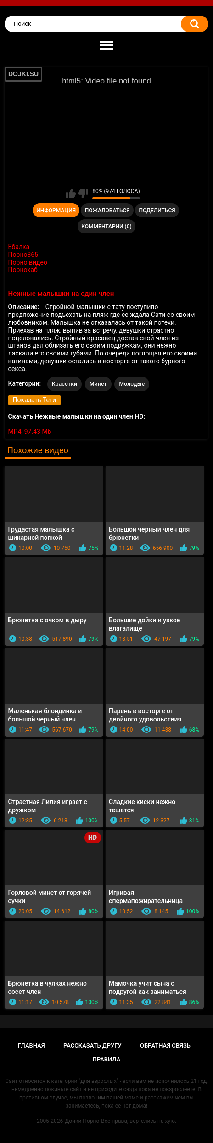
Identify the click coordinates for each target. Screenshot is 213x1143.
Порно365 (23, 254)
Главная (31, 1045)
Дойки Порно (82, 1121)
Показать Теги (34, 400)
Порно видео (27, 262)
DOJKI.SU (23, 74)
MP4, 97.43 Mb (29, 431)
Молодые (132, 384)
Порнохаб (23, 269)
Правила (107, 1059)
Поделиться (157, 210)
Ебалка (19, 246)
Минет (98, 384)
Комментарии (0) (106, 226)
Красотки (65, 384)
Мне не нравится (83, 193)
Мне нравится (71, 193)
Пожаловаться (107, 210)
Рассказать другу (92, 1045)
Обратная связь (165, 1045)
